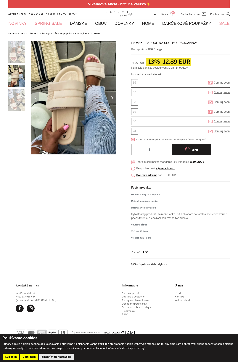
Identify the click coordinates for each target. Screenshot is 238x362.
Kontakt (179, 295)
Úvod (178, 292)
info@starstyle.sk (25, 292)
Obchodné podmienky (134, 303)
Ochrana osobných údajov (137, 306)
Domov (12, 33)
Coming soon (222, 82)
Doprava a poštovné (133, 295)
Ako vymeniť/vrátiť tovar (135, 299)
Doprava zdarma (146, 175)
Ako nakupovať (130, 292)
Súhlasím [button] (11, 356)
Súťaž (125, 314)
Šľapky (46, 33)
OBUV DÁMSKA (29, 33)
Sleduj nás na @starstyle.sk (149, 263)
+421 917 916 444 (38, 13)
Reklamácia (128, 310)
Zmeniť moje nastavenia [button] (56, 356)
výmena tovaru (165, 168)
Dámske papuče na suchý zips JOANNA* (77, 33)
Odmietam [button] (29, 356)
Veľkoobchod (182, 299)
